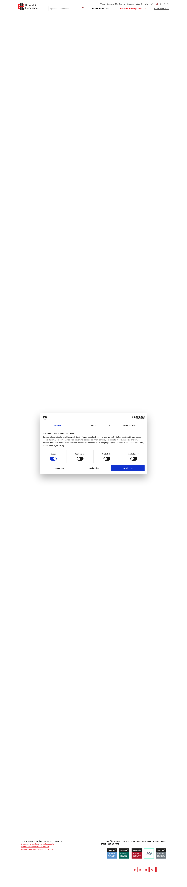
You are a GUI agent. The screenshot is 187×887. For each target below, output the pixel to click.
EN (152, 4)
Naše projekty (112, 4)
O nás (102, 4)
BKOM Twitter (167, 4)
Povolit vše (127, 468)
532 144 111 (107, 8)
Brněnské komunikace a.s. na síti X (35, 846)
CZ (157, 4)
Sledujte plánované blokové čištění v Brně (38, 849)
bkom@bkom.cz (161, 8)
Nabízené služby (133, 4)
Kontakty (145, 4)
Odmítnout (59, 468)
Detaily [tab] (93, 425)
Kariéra (122, 4)
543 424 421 (143, 8)
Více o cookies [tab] (129, 425)
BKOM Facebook (164, 4)
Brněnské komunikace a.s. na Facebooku (37, 844)
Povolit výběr (93, 468)
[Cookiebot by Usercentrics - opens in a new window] (134, 417)
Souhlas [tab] (57, 425)
